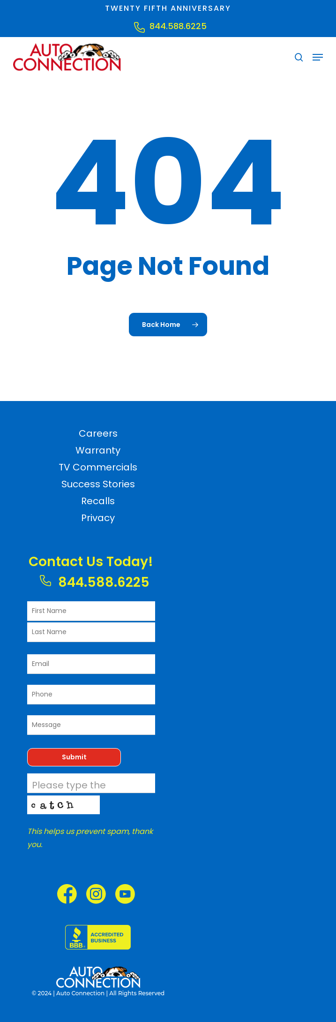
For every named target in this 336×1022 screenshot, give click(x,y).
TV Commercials (98, 467)
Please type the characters (69, 792)
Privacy (98, 517)
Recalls (98, 500)
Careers (98, 433)
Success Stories (98, 484)
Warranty (97, 450)
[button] (318, 57)
